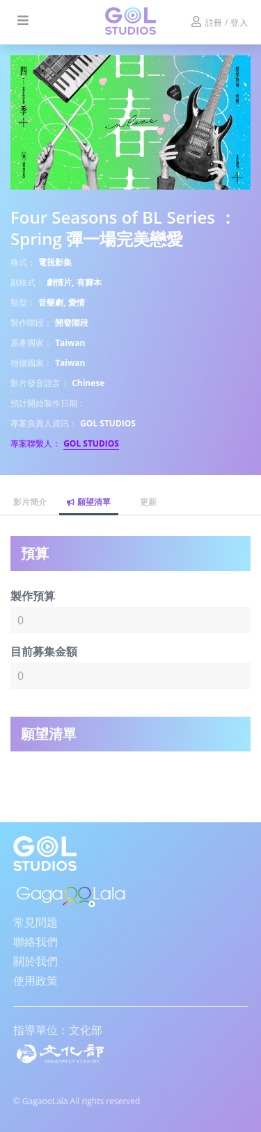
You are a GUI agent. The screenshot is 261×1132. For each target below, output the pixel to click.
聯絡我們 (35, 941)
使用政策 (35, 980)
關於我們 (35, 961)
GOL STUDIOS (91, 443)
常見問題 (35, 922)
